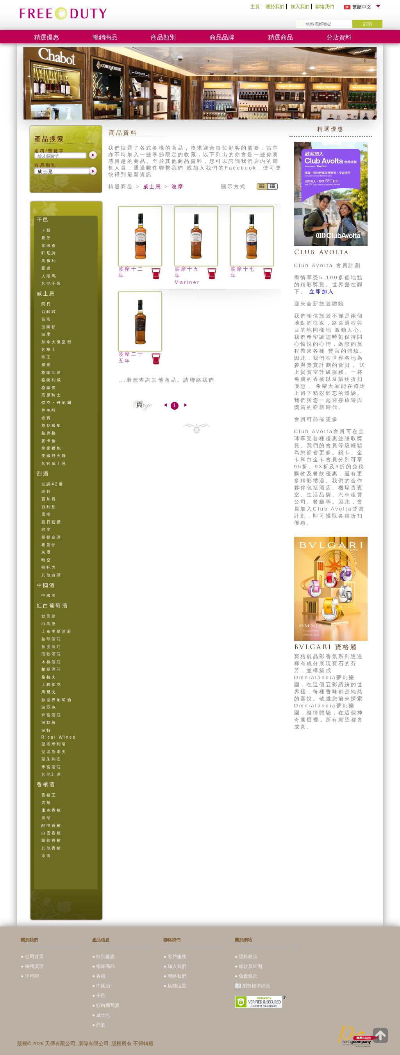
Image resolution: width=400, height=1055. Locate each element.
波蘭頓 (49, 327)
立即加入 (322, 292)
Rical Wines (58, 737)
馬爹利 (49, 261)
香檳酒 (46, 784)
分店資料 (339, 37)
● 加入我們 (174, 966)
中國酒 (46, 585)
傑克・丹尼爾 (56, 402)
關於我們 (275, 6)
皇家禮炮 (51, 448)
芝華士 (49, 349)
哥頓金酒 (51, 537)
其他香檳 (51, 848)
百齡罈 (49, 311)
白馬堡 (49, 623)
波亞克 (49, 707)
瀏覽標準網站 (252, 986)
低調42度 (52, 484)
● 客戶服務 (174, 956)
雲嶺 (46, 802)
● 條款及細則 (248, 966)
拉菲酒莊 (51, 639)
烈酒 (43, 474)
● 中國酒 (101, 986)
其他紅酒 (51, 774)
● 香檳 (99, 976)
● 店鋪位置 (174, 986)
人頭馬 (49, 276)
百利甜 (49, 507)
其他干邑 (51, 283)
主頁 (255, 6)
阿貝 (46, 304)
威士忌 (46, 293)
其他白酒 (51, 575)
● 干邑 (99, 995)
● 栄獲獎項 (32, 966)
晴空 (46, 560)
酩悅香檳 (51, 825)
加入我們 (300, 6)
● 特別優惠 (103, 956)
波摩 (46, 334)
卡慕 (46, 230)
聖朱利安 (51, 759)
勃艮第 (49, 616)
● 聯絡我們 (174, 976)
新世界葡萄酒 (56, 700)
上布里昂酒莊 (56, 631)
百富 (46, 319)
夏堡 (46, 238)
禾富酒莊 (51, 767)
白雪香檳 (51, 833)
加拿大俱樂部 (56, 342)
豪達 (46, 268)
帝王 (46, 357)
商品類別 (163, 37)
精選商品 (280, 37)
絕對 (46, 491)
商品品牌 (221, 37)
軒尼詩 (49, 253)
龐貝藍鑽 (51, 522)
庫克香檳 (51, 810)
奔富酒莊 (51, 715)
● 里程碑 (30, 976)
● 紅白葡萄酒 (106, 1005)
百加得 (49, 499)
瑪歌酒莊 (51, 654)
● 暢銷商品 (103, 966)
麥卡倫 (49, 441)
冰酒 (46, 855)
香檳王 (49, 795)
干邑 (43, 220)
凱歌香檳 (51, 840)
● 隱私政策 (246, 956)
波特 (46, 730)
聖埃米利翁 (54, 744)
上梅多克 (51, 684)
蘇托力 (49, 567)
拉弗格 (49, 433)
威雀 (46, 364)
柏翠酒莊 (51, 669)
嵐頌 (46, 818)
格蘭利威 (51, 380)
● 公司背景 (32, 956)
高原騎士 (51, 395)
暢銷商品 (105, 37)
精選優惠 (46, 37)
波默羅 (49, 722)
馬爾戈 (49, 692)
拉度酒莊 (51, 646)
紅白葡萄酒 (52, 606)
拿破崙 (49, 245)
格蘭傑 (49, 388)
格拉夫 (49, 677)
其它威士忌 (54, 463)
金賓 (46, 418)
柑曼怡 (49, 545)
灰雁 (46, 552)
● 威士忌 (101, 1015)
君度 (46, 529)
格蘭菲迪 (51, 372)
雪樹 (46, 514)
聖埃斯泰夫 (54, 752)
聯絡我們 (324, 6)
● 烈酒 (99, 1025)
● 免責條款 (246, 976)
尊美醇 (49, 410)
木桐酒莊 (51, 662)
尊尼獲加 (51, 425)
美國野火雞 (54, 455)
